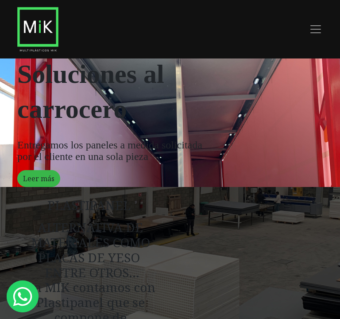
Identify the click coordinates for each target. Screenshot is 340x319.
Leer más (38, 178)
